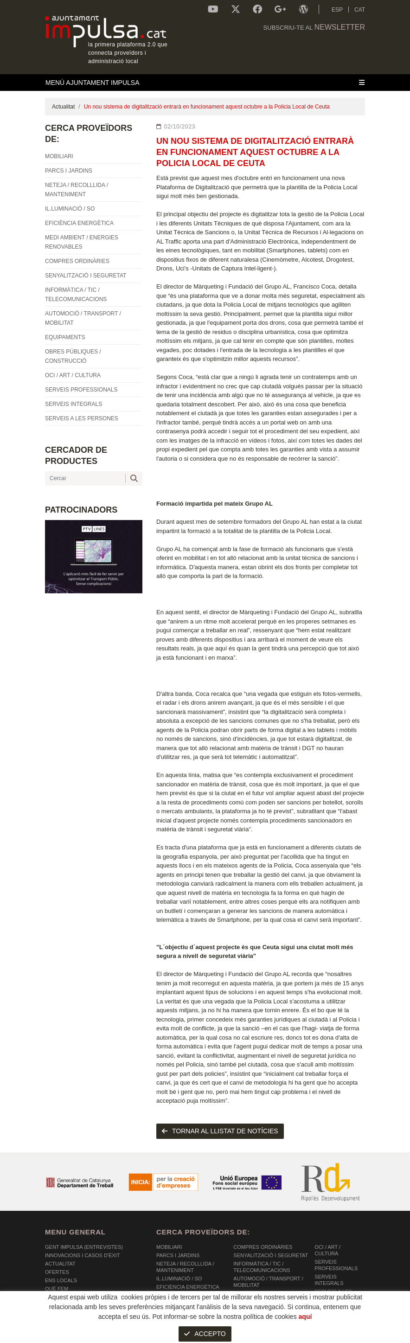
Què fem (56, 1289)
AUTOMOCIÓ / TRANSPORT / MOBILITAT (268, 1282)
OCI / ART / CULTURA (327, 1250)
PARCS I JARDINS (177, 1255)
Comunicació (63, 1297)
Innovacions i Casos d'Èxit (82, 1255)
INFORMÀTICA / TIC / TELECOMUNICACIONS (261, 1267)
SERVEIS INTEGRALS (328, 1280)
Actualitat (63, 106)
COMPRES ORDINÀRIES (262, 1247)
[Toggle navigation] (205, 82)
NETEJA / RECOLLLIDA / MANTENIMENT (185, 1267)
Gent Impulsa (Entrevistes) (84, 1247)
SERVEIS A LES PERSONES (333, 1295)
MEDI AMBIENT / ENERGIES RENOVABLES (190, 1298)
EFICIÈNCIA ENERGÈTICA (187, 1287)
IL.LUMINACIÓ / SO (179, 1278)
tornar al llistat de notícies (220, 1131)
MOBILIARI (169, 1247)
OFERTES (57, 1272)
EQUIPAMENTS (251, 1293)
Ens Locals (61, 1280)
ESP (337, 9)
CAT (359, 9)
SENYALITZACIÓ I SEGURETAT (270, 1255)
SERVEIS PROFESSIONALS (336, 1265)
